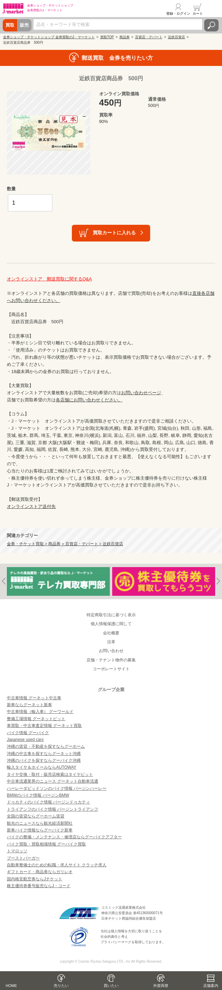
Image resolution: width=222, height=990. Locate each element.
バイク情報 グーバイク (28, 732)
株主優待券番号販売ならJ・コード (38, 885)
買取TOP (107, 37)
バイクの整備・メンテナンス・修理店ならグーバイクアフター (64, 837)
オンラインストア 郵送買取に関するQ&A (49, 278)
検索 (211, 25)
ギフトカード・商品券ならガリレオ (40, 871)
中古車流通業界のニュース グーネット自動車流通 (52, 781)
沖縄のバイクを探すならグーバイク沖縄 (44, 760)
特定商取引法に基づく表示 (111, 615)
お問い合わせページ (141, 392)
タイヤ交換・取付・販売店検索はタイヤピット (50, 774)
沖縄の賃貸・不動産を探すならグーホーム (46, 746)
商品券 (124, 37)
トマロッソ (17, 851)
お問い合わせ (111, 650)
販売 (24, 25)
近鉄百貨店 (176, 37)
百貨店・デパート (148, 37)
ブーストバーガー (23, 858)
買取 (9, 25)
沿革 (111, 642)
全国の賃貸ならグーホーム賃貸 (35, 816)
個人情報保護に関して (111, 623)
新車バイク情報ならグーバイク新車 (40, 830)
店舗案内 (210, 986)
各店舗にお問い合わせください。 (89, 399)
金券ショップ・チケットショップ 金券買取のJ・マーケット (49, 37)
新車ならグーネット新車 (29, 704)
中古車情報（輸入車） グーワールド (40, 711)
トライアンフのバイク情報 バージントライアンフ (52, 809)
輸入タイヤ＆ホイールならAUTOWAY (41, 767)
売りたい (61, 986)
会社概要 (111, 633)
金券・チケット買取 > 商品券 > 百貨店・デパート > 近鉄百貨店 (65, 543)
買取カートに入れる (114, 232)
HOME (11, 986)
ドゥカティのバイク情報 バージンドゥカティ (48, 802)
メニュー (212, 9)
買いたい (111, 986)
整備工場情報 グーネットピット (36, 718)
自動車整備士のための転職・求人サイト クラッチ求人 (56, 865)
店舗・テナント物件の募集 (111, 660)
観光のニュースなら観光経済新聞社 (40, 823)
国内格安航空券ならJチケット (34, 879)
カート (198, 13)
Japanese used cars (25, 739)
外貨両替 (160, 986)
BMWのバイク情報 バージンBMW (38, 795)
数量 (11, 188)
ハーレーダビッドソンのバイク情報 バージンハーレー (56, 788)
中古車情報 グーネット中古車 (34, 698)
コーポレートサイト (111, 668)
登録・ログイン (178, 13)
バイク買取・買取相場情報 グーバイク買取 (46, 844)
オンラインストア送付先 (31, 506)
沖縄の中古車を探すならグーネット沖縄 (44, 753)
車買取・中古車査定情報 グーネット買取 (44, 725)
